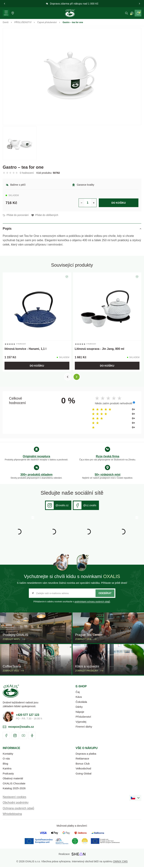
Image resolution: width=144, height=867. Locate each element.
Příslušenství (83, 716)
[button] (4, 3)
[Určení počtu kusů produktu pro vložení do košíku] (88, 202)
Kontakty (8, 753)
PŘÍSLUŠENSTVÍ (23, 22)
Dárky (79, 706)
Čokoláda (81, 701)
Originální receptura (36, 456)
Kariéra (7, 768)
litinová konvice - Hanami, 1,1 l (25, 348)
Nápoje (80, 711)
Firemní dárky (84, 726)
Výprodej (81, 721)
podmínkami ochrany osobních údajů (92, 601)
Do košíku (118, 202)
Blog (5, 763)
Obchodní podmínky (15, 802)
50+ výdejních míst (107, 474)
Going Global (84, 773)
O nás (6, 758)
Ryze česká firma (107, 456)
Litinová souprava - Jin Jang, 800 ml (99, 348)
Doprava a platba (86, 753)
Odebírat (104, 593)
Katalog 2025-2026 (14, 788)
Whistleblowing (12, 813)
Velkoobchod (83, 768)
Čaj (78, 691)
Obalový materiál (13, 778)
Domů (5, 22)
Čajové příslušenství (47, 22)
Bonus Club (83, 763)
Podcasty (8, 773)
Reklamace (82, 758)
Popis (7, 228)
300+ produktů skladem (36, 474)
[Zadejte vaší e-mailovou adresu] (72, 593)
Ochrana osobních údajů (18, 808)
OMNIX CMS (120, 861)
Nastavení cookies (14, 796)
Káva (79, 696)
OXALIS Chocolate (14, 783)
